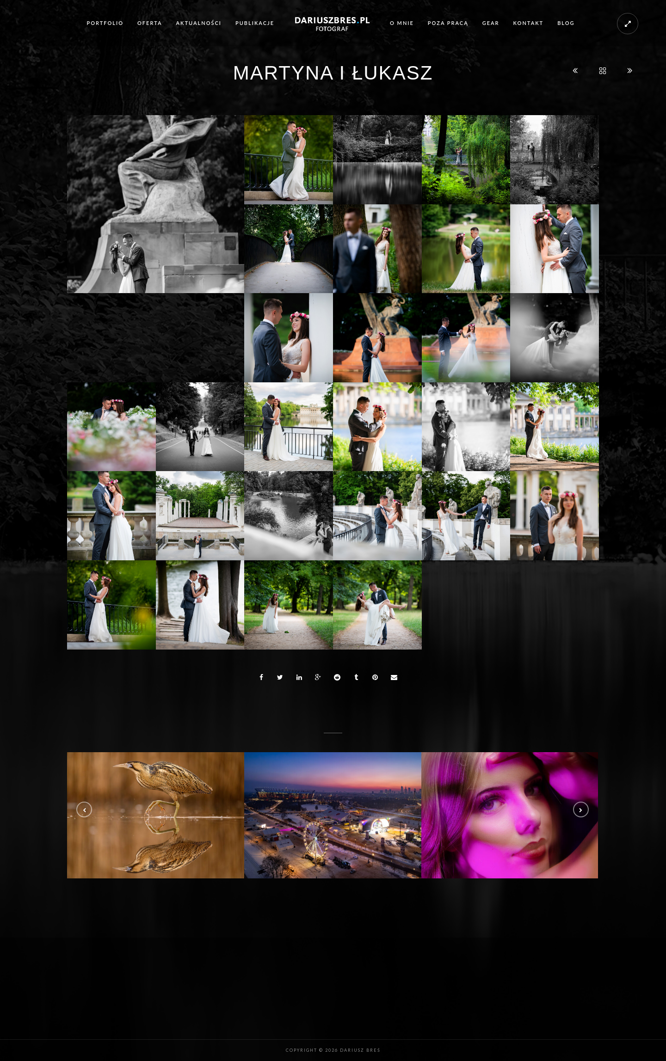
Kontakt (528, 23)
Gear (491, 23)
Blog (565, 23)
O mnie (402, 23)
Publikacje (254, 23)
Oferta (149, 23)
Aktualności (199, 23)
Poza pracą (448, 23)
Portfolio (104, 23)
